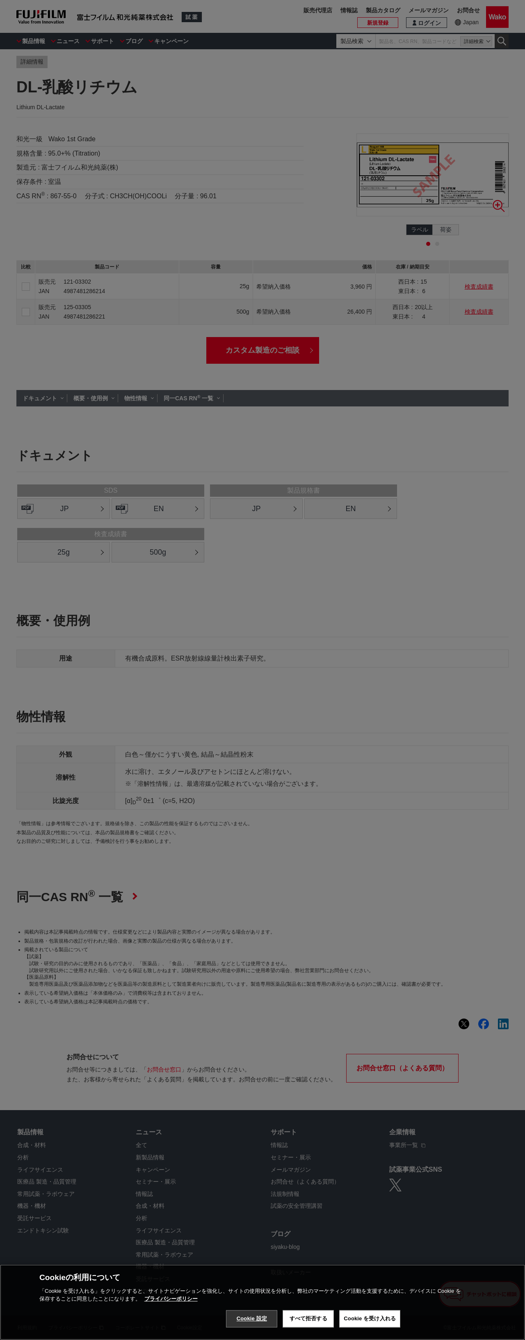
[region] (262, 1302)
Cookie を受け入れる (370, 1318)
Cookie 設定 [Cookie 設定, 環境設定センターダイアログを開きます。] (252, 1318)
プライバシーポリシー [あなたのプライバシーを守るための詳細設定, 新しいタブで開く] (171, 1299)
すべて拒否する (308, 1318)
